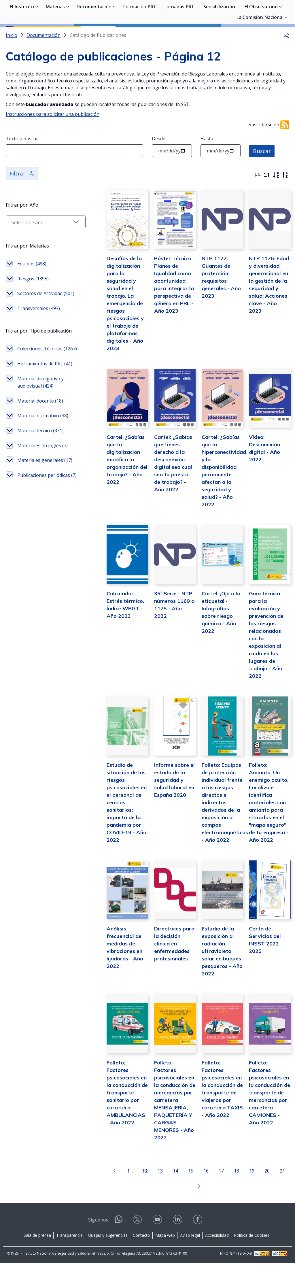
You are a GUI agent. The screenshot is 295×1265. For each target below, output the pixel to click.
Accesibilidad (217, 1237)
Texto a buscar (22, 164)
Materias (55, 34)
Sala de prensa (37, 1237)
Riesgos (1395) (33, 304)
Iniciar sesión (267, 13)
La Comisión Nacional (259, 45)
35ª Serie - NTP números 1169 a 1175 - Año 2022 (163, 622)
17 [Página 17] (206, 1188)
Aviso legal (190, 1237)
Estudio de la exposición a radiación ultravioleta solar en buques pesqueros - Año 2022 (215, 969)
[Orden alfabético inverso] (285, 201)
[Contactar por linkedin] (178, 1223)
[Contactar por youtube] (158, 1223)
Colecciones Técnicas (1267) (40, 393)
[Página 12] (130, 1187)
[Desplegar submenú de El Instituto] (37, 34)
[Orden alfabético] (276, 201)
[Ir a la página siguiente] (282, 1187)
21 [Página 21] (267, 1188)
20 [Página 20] (251, 1188)
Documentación (93, 34)
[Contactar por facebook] (198, 1223)
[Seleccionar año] (38, 248)
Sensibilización (219, 34)
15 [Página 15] (175, 1188)
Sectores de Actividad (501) (40, 323)
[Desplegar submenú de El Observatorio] (280, 34)
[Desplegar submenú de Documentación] (114, 34)
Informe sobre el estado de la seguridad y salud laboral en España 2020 (164, 792)
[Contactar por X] (138, 1223)
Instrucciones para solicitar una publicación (52, 140)
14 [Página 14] (160, 1188)
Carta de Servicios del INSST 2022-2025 (267, 954)
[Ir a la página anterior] (99, 1187)
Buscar (262, 176)
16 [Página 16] (190, 1188)
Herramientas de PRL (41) (40, 415)
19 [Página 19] (236, 1188)
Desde (158, 164)
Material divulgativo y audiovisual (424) (40, 437)
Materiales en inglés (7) (39, 511)
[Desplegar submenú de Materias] (68, 34)
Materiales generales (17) (40, 534)
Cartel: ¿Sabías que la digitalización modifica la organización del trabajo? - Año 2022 (111, 490)
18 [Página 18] (221, 1188)
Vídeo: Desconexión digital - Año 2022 (267, 475)
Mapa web (165, 1237)
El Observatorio (261, 34)
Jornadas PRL (179, 34)
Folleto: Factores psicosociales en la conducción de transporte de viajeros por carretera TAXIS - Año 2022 (216, 1109)
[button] (286, 61)
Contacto (141, 1237)
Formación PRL (139, 34)
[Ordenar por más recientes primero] (258, 201)
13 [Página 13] (145, 1188)
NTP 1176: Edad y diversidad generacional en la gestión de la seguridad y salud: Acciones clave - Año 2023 (268, 312)
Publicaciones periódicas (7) (32, 556)
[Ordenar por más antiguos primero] (267, 201)
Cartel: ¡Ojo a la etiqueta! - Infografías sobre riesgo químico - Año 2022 (215, 629)
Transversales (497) (38, 341)
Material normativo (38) (38, 474)
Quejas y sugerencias (108, 1237)
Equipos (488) (31, 289)
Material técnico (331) (40, 493)
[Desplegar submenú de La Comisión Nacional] (286, 45)
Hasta (207, 164)
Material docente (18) (40, 456)
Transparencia (69, 1237)
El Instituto (22, 34)
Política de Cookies (251, 1237)
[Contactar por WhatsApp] (118, 1224)
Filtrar (22, 199)
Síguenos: (98, 1222)
